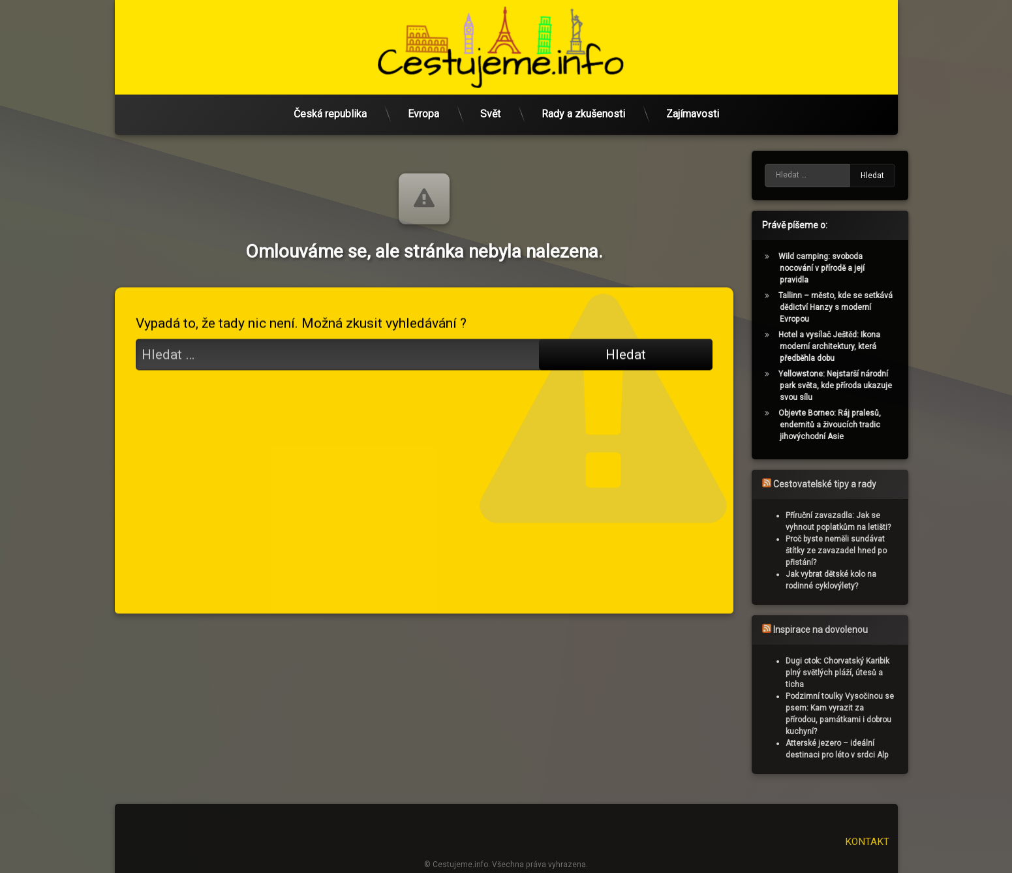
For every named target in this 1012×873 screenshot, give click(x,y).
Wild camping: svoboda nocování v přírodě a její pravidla (833, 268)
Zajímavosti (692, 112)
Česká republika (330, 112)
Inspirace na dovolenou (831, 629)
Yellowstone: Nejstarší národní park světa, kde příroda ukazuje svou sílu (847, 385)
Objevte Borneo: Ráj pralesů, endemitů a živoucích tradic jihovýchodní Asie (841, 424)
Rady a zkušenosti (583, 112)
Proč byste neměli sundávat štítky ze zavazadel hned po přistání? (847, 550)
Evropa (423, 112)
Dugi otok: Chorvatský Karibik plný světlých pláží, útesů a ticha (848, 672)
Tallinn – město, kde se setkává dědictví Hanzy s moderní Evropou (847, 307)
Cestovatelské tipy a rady (835, 484)
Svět (490, 112)
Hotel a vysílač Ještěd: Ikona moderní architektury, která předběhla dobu (841, 346)
